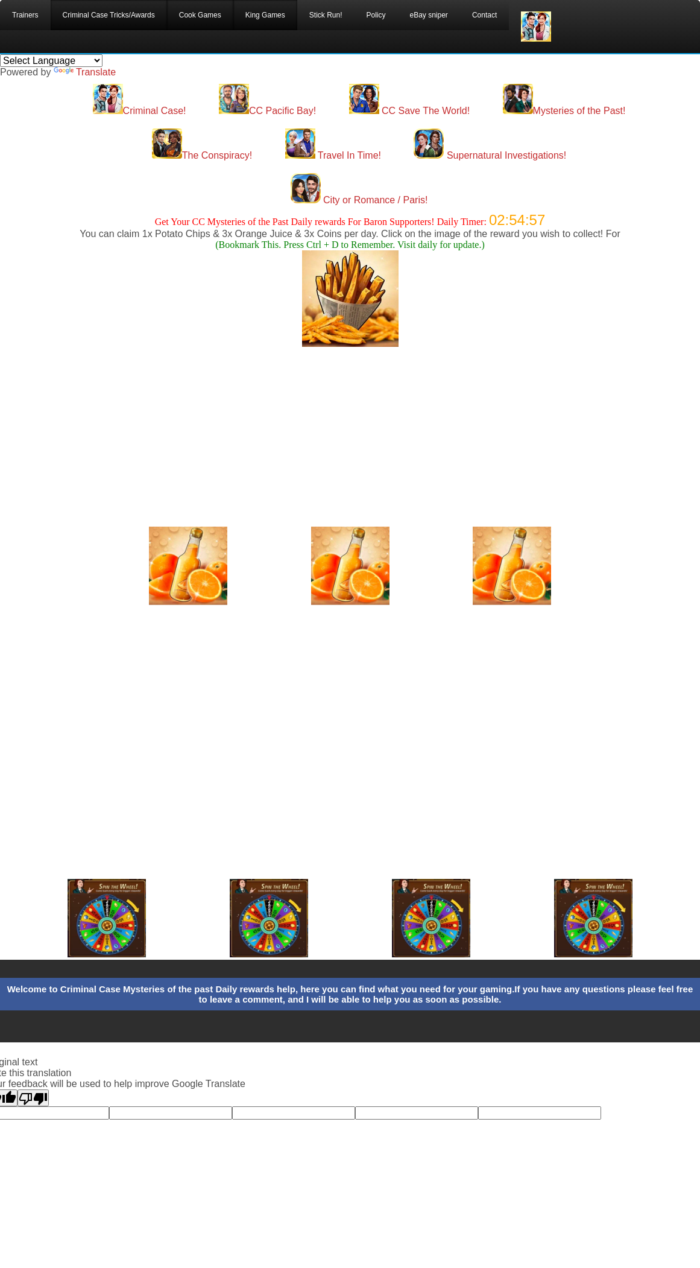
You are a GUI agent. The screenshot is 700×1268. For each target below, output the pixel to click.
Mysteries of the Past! (564, 111)
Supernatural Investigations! (490, 155)
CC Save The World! (409, 111)
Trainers (25, 15)
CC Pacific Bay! (267, 111)
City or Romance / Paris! (359, 200)
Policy (375, 15)
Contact (484, 15)
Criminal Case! (139, 111)
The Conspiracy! (202, 155)
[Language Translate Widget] (51, 60)
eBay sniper (429, 15)
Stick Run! (325, 15)
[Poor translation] (33, 1097)
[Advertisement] (350, 431)
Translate (85, 72)
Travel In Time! (333, 155)
